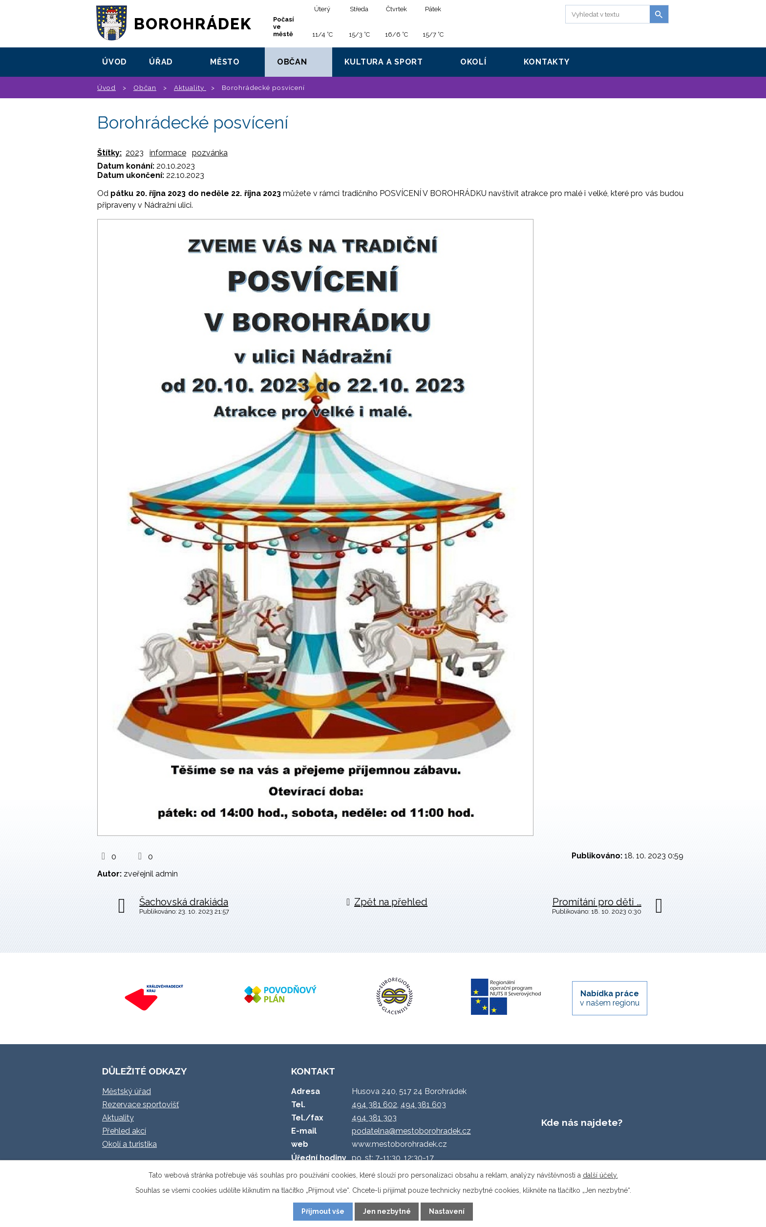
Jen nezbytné (387, 1211)
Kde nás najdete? (581, 1122)
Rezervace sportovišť (140, 1104)
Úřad (161, 61)
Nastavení (447, 1211)
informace (167, 152)
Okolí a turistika (129, 1144)
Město (225, 61)
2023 (135, 152)
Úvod (114, 61)
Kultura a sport (383, 61)
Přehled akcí (124, 1131)
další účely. (600, 1175)
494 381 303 (374, 1117)
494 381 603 (423, 1104)
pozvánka (210, 152)
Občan (292, 61)
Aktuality (190, 87)
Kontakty (547, 61)
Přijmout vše (322, 1211)
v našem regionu (609, 998)
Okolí (473, 61)
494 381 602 (374, 1104)
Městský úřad (126, 1091)
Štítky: (109, 152)
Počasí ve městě (283, 27)
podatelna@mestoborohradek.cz (411, 1131)
